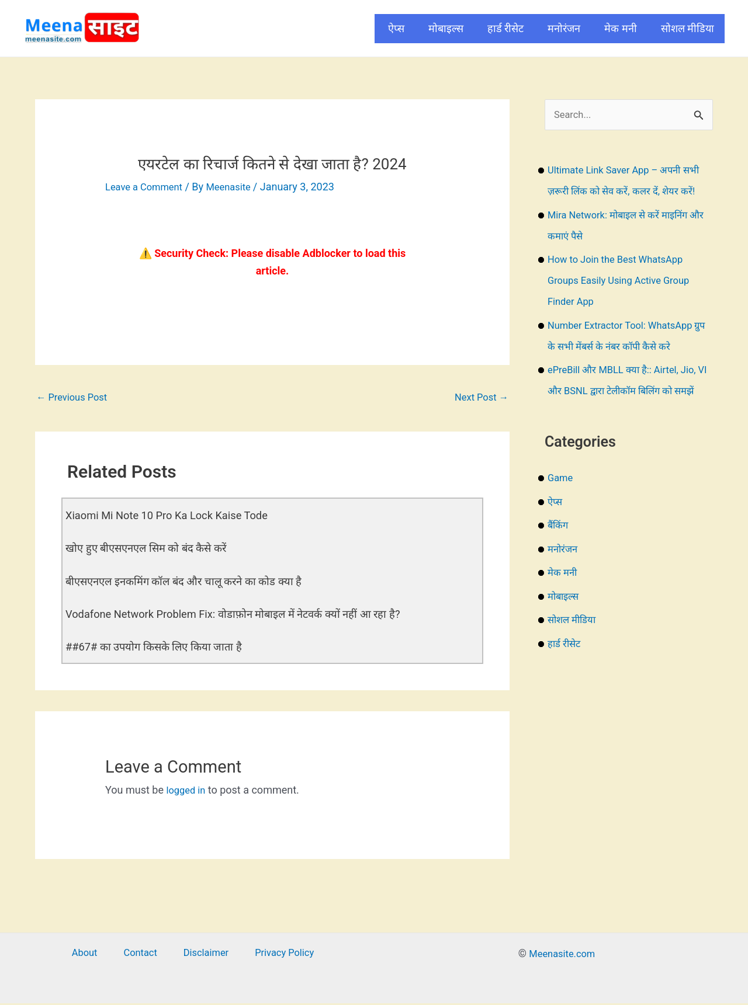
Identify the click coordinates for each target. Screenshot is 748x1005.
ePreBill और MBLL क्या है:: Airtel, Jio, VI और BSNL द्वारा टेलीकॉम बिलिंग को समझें (628, 413)
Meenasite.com (562, 955)
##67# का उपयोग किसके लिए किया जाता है (161, 648)
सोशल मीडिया (687, 28)
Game (561, 521)
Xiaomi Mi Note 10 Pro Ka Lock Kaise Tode (176, 517)
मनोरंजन (564, 28)
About (97, 955)
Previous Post (75, 398)
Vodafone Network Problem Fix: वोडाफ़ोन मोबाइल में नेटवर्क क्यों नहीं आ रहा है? (247, 615)
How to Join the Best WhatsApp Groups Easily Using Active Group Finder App (625, 303)
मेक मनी (620, 28)
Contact (142, 955)
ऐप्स (396, 28)
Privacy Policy (270, 955)
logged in (187, 791)
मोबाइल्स (445, 28)
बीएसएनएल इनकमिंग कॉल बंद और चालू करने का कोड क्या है (194, 583)
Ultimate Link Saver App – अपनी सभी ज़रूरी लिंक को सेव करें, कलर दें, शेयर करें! (628, 192)
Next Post (478, 398)
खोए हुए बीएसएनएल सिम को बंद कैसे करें (153, 550)
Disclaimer (199, 955)
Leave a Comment (147, 186)
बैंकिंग (559, 568)
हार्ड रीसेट (505, 28)
